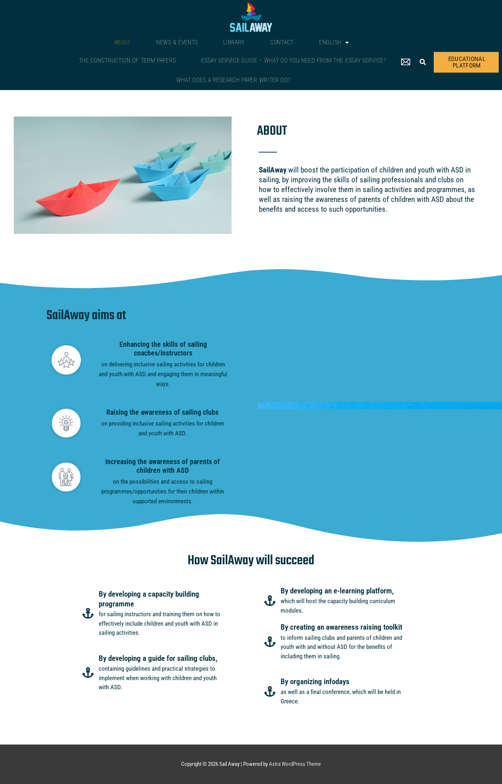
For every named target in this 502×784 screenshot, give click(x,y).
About (122, 42)
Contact (282, 42)
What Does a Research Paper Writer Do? (233, 80)
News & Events (177, 42)
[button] (423, 62)
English (334, 42)
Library (234, 42)
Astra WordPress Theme (295, 764)
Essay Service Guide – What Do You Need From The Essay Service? (293, 60)
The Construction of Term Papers (127, 60)
